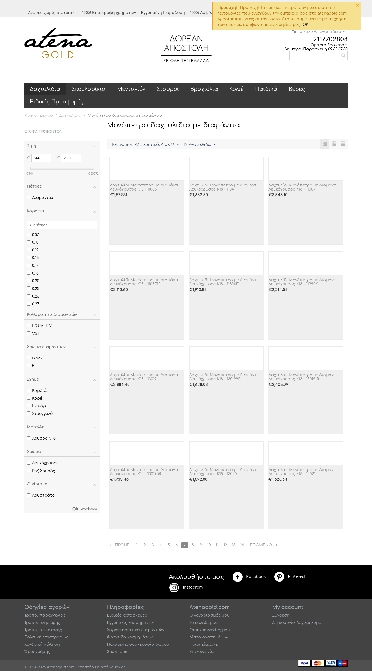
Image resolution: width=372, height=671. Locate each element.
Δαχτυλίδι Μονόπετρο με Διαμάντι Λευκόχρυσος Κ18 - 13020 (223, 472)
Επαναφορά (86, 508)
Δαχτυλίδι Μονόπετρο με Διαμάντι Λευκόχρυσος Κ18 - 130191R (302, 377)
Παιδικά (266, 89)
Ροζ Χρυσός (41, 471)
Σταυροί (168, 89)
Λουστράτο (41, 495)
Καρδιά (37, 391)
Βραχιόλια (204, 89)
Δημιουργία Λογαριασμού (298, 623)
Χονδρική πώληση (42, 645)
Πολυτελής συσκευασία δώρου (138, 645)
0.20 (33, 281)
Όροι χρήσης (37, 652)
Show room (117, 652)
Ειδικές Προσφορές (57, 102)
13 (235, 545)
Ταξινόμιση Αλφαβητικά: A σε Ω (145, 144)
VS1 (33, 333)
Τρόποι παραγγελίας (45, 616)
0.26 (33, 296)
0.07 (33, 235)
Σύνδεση (281, 616)
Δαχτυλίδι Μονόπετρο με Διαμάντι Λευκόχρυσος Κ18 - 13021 (302, 472)
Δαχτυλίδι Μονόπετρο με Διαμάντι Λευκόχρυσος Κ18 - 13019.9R (223, 377)
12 (226, 545)
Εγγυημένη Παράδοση (163, 13)
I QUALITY (39, 326)
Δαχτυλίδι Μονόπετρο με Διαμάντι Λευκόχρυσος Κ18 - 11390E (223, 282)
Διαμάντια (40, 198)
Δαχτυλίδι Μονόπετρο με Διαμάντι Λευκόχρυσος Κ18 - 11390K (302, 282)
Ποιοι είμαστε (204, 645)
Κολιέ (236, 89)
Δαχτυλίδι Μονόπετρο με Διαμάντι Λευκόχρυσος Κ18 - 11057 (302, 188)
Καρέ (34, 398)
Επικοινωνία (202, 652)
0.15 (33, 258)
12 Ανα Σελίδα (200, 144)
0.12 (33, 250)
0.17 (33, 266)
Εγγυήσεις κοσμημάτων (130, 623)
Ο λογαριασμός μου (209, 616)
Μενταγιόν (131, 89)
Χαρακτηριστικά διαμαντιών (135, 630)
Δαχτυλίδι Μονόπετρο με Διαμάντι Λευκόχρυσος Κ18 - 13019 (144, 377)
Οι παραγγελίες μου (210, 630)
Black (35, 358)
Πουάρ (36, 406)
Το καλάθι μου (204, 623)
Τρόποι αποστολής (43, 630)
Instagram (186, 587)
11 (218, 545)
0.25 (33, 289)
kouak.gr (117, 667)
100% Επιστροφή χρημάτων (109, 13)
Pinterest (289, 577)
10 (210, 545)
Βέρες (297, 89)
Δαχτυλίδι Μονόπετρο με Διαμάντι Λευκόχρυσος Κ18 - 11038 (144, 188)
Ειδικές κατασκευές (127, 616)
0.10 (33, 242)
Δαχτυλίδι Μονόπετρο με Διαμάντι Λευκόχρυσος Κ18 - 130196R (144, 472)
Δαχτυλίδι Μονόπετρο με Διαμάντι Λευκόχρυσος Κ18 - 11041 (223, 188)
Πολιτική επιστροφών (46, 637)
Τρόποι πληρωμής (42, 623)
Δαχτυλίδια (45, 89)
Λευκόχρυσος (43, 463)
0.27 (33, 304)
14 (244, 545)
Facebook (249, 577)
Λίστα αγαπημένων (209, 637)
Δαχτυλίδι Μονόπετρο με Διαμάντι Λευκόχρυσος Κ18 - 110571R (144, 282)
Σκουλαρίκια (89, 89)
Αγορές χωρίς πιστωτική (52, 13)
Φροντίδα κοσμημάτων (130, 637)
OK (305, 25)
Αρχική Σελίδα (39, 115)
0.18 (33, 273)
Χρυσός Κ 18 (41, 438)
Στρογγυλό (40, 414)
